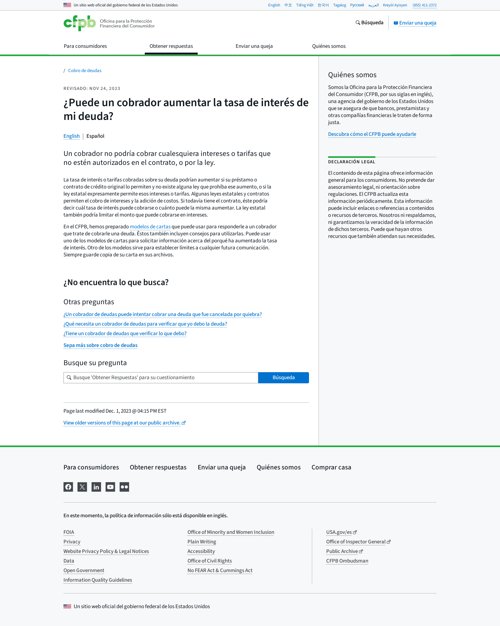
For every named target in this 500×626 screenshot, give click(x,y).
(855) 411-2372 (425, 5)
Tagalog (339, 5)
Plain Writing (202, 542)
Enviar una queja (415, 23)
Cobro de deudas (84, 71)
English (274, 5)
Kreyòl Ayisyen (395, 5)
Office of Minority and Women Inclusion (231, 532)
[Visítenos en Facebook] (68, 486)
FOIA (68, 532)
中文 (288, 5)
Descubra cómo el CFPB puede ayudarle (372, 134)
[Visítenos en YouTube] (110, 486)
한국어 (323, 5)
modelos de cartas (150, 227)
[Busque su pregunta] (160, 377)
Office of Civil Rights (210, 561)
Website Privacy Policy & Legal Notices (106, 551)
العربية (373, 5)
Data (68, 561)
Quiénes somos (279, 467)
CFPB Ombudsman (347, 561)
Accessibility (201, 551)
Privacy (71, 542)
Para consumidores (91, 467)
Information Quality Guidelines (97, 580)
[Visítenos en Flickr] (124, 486)
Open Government (83, 570)
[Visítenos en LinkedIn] (96, 486)
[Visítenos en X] (82, 486)
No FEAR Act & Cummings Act (220, 570)
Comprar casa (331, 467)
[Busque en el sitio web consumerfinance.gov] (369, 23)
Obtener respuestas (158, 467)
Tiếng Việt (304, 5)
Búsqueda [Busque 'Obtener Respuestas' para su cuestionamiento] (284, 377)
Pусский (357, 5)
